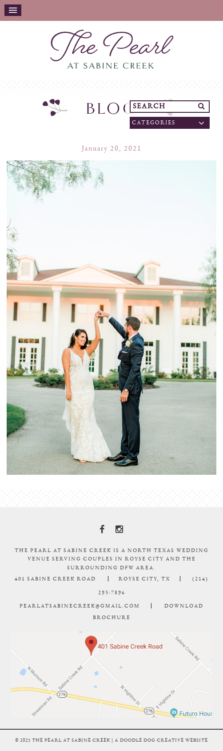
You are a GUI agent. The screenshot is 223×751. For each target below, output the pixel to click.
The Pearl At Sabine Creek (111, 49)
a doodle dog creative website (161, 740)
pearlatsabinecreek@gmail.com (80, 605)
